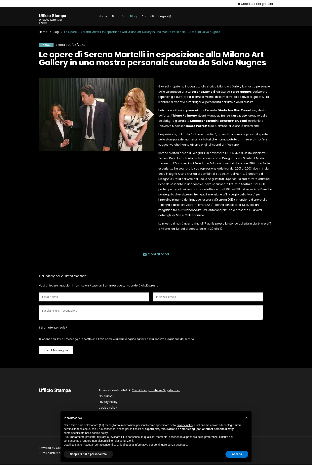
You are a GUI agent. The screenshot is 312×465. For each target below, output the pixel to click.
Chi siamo (106, 397)
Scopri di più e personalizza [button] (88, 454)
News (44, 46)
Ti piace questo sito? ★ (139, 392)
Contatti (147, 16)
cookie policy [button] (100, 433)
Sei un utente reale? (53, 329)
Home (103, 16)
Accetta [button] (237, 454)
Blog (133, 16)
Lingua (164, 16)
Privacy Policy (108, 403)
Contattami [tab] (156, 253)
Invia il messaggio (56, 352)
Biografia (118, 16)
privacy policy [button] (184, 425)
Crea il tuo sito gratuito (255, 4)
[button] (246, 417)
